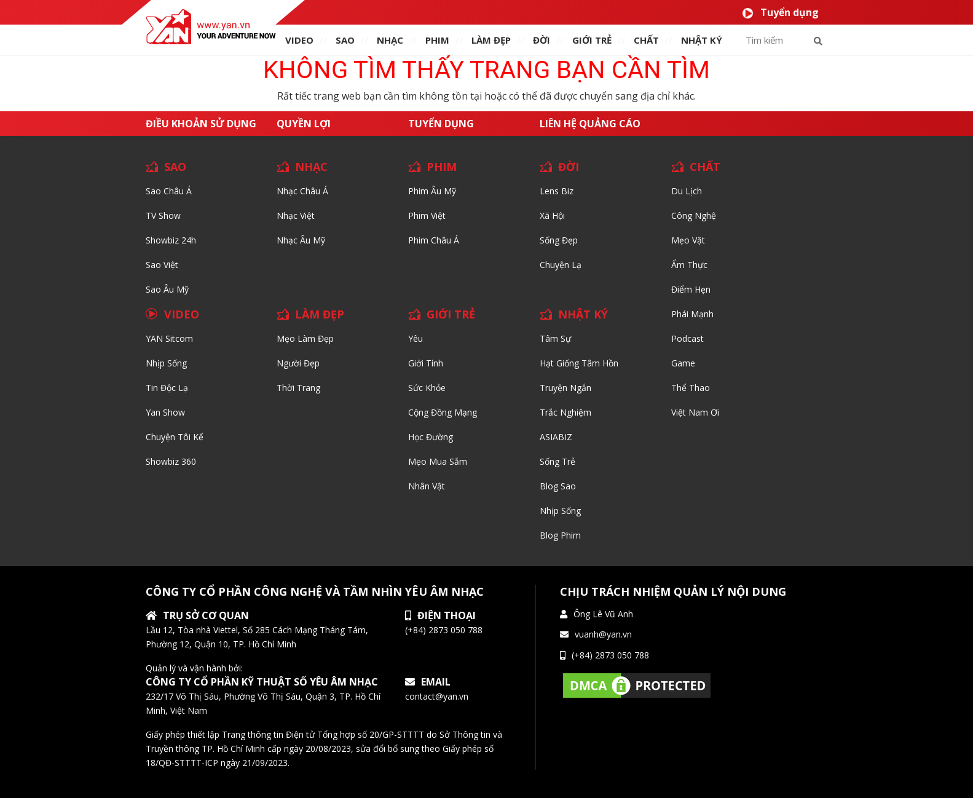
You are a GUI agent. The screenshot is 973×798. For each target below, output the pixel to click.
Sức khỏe (427, 387)
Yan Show (165, 412)
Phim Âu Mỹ (432, 191)
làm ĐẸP (491, 40)
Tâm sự (555, 338)
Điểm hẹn (691, 289)
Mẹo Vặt (688, 240)
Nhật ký (701, 40)
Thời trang (298, 387)
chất (646, 40)
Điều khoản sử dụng (201, 123)
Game (683, 363)
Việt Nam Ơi (695, 412)
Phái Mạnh (692, 314)
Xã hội (552, 215)
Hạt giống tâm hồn (579, 363)
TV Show (163, 215)
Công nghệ (693, 215)
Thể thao (690, 387)
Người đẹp (298, 363)
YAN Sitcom (169, 338)
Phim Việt (427, 215)
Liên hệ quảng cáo (590, 123)
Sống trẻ (557, 461)
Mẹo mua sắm (437, 461)
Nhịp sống (166, 363)
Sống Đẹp (559, 240)
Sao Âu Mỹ (167, 289)
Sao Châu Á (169, 191)
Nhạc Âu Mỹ (301, 240)
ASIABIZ (556, 437)
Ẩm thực (689, 265)
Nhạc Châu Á (302, 191)
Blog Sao (558, 486)
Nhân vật (426, 486)
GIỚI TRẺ (451, 314)
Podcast (687, 338)
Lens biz (556, 191)
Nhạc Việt (296, 215)
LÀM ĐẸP (319, 314)
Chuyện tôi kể (174, 437)
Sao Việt (162, 265)
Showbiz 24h (171, 240)
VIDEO (299, 40)
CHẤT (705, 166)
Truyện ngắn (565, 387)
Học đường (430, 437)
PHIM (437, 40)
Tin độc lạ (167, 387)
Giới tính (425, 363)
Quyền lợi (304, 123)
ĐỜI (541, 40)
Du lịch (686, 191)
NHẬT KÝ (583, 314)
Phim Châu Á (433, 240)
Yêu (415, 338)
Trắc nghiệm (565, 412)
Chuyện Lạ (560, 265)
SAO (345, 40)
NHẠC (390, 40)
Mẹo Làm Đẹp (305, 338)
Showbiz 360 (171, 461)
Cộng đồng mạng (442, 412)
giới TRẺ (592, 40)
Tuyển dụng (780, 13)
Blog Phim (560, 535)
